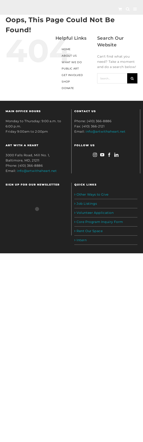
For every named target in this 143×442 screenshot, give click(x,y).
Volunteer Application (95, 213)
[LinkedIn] (116, 155)
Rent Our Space (90, 231)
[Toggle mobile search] (128, 9)
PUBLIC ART (70, 68)
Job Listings (87, 203)
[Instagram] (95, 155)
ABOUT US (69, 55)
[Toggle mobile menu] (135, 9)
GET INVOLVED (72, 75)
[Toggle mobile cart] (120, 9)
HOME (66, 49)
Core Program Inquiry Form (100, 222)
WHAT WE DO (72, 62)
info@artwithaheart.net (37, 171)
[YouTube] (102, 155)
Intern (82, 240)
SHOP (66, 81)
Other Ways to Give (93, 194)
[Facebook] (109, 155)
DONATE (68, 88)
